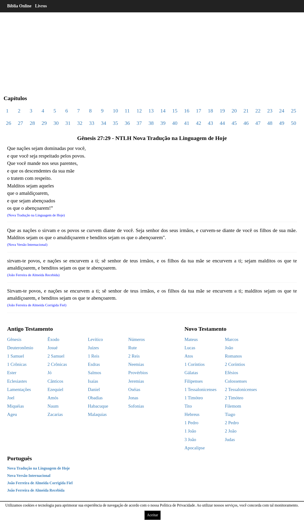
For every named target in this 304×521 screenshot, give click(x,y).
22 (258, 111)
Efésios (231, 372)
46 (246, 123)
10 (115, 111)
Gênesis (14, 339)
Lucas (190, 347)
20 (234, 111)
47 (258, 123)
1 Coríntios (195, 364)
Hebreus (192, 414)
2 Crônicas (57, 364)
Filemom (233, 406)
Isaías (93, 381)
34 (103, 123)
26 (8, 123)
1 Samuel (15, 356)
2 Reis (134, 356)
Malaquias (97, 414)
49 (281, 123)
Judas (230, 439)
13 (151, 111)
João (229, 347)
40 (174, 123)
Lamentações (19, 389)
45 (234, 123)
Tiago (230, 414)
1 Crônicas (17, 364)
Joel (10, 397)
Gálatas (191, 372)
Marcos (231, 339)
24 (281, 111)
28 (32, 123)
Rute (132, 347)
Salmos (94, 372)
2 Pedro (232, 422)
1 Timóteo (194, 397)
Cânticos (55, 381)
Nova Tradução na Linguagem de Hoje (38, 468)
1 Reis (93, 356)
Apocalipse (195, 447)
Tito (188, 406)
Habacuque (98, 406)
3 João (190, 439)
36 (127, 123)
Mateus (191, 339)
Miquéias (15, 406)
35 (115, 123)
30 (56, 123)
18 (210, 111)
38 (151, 123)
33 (91, 123)
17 (198, 111)
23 (269, 111)
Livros (41, 6)
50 (293, 123)
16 (186, 111)
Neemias (136, 364)
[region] (152, 50)
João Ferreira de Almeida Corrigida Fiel (40, 483)
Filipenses (194, 381)
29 (44, 123)
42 (198, 123)
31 (68, 123)
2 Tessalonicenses (241, 389)
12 (139, 111)
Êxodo (53, 339)
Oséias (134, 389)
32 (79, 123)
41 (186, 123)
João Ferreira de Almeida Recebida (35, 490)
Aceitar (152, 515)
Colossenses (236, 381)
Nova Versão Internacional (28, 476)
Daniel (94, 389)
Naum (53, 406)
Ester (11, 372)
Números (136, 339)
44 (222, 123)
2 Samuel (56, 356)
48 (269, 123)
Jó (50, 372)
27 (20, 123)
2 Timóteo (234, 397)
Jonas (133, 397)
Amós (53, 397)
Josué (52, 347)
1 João (190, 430)
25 (293, 111)
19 (222, 111)
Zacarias (55, 414)
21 (246, 111)
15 (174, 111)
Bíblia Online (19, 6)
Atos (189, 356)
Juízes (93, 347)
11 (127, 111)
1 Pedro (192, 422)
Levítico (95, 339)
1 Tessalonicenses (201, 389)
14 (163, 111)
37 (139, 123)
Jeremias (136, 381)
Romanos (233, 356)
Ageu (12, 414)
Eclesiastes (17, 381)
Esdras (94, 364)
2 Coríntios (235, 364)
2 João (231, 430)
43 (210, 123)
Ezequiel (55, 389)
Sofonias (136, 406)
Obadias (95, 397)
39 (163, 123)
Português (19, 458)
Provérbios (138, 372)
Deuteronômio (20, 347)
